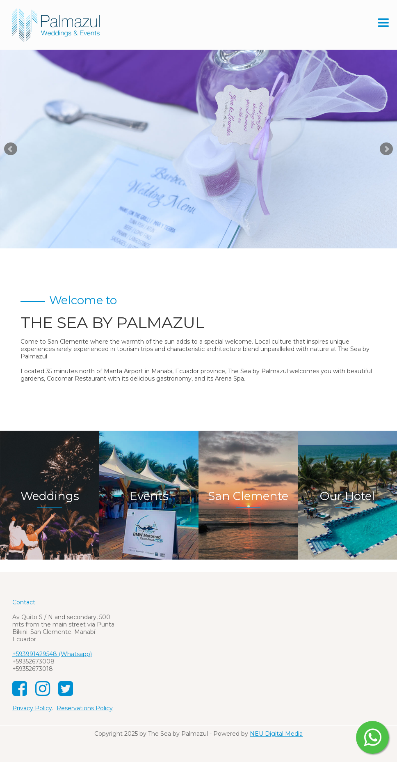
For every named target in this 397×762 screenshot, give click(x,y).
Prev (10, 149)
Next (386, 149)
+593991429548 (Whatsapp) (52, 654)
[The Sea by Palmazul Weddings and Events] (55, 24)
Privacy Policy (32, 708)
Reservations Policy (85, 708)
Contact (23, 602)
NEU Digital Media (276, 733)
